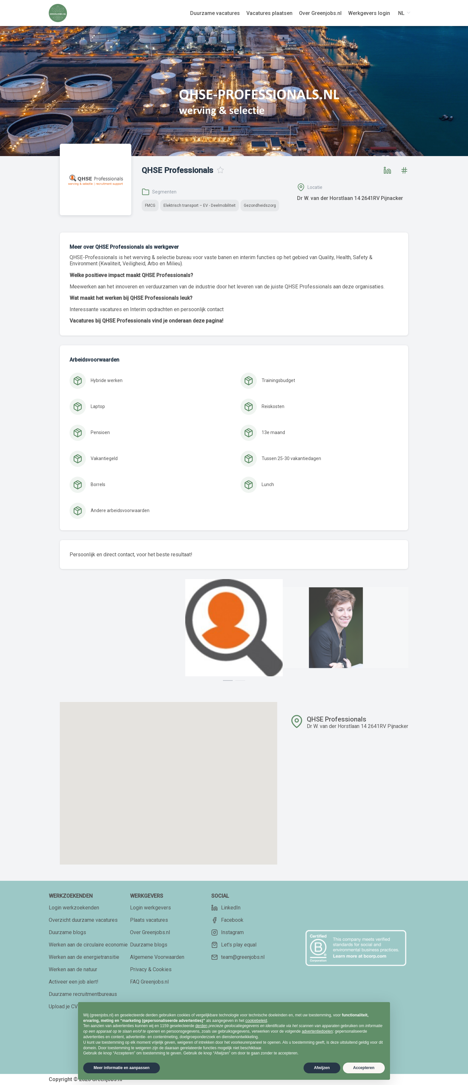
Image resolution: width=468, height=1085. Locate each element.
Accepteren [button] (363, 1067)
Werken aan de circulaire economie (88, 945)
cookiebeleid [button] (256, 1020)
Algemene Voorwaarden (157, 957)
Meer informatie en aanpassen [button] (122, 1067)
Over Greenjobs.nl (150, 932)
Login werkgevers (150, 908)
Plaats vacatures (149, 920)
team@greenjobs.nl (238, 957)
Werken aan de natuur (73, 969)
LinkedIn (225, 908)
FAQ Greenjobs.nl (149, 982)
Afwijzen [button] (322, 1067)
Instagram (227, 932)
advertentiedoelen (317, 1031)
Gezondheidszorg (260, 205)
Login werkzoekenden (74, 908)
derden (201, 1026)
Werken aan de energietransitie (84, 957)
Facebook (227, 920)
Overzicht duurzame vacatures (83, 920)
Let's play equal (233, 945)
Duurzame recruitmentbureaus (83, 994)
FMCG (150, 205)
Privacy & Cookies (151, 969)
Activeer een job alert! (73, 982)
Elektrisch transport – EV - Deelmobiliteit (199, 205)
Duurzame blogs (67, 932)
